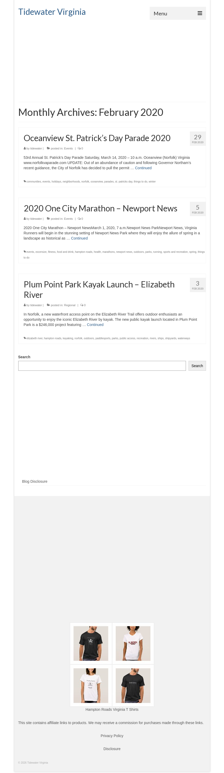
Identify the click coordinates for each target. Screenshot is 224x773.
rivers (153, 338)
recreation (142, 338)
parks (148, 251)
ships (161, 338)
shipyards (170, 338)
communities (33, 181)
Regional (69, 305)
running (157, 251)
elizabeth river (34, 338)
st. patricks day (123, 181)
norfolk (85, 181)
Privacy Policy (112, 736)
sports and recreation (175, 251)
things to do (140, 181)
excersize (40, 251)
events (46, 181)
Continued (143, 168)
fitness (52, 251)
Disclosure (112, 749)
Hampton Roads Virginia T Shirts (112, 709)
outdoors (139, 251)
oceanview (97, 181)
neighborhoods (71, 181)
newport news (124, 251)
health (97, 251)
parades (109, 181)
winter (152, 181)
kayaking (68, 338)
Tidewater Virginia (52, 12)
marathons (108, 251)
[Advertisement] (112, 58)
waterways (184, 338)
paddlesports (102, 338)
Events (68, 148)
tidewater (36, 148)
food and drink (65, 251)
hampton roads (84, 251)
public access (127, 338)
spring (192, 251)
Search (24, 357)
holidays (56, 181)
